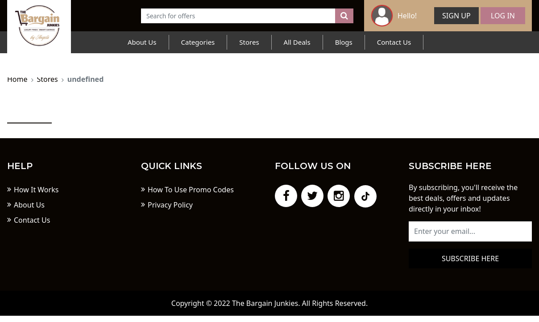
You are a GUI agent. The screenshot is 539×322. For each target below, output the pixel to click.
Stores (249, 42)
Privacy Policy (170, 205)
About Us (142, 42)
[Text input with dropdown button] (238, 15)
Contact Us (394, 42)
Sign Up (456, 16)
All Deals (297, 42)
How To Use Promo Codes (191, 190)
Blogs (343, 42)
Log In (503, 16)
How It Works (36, 190)
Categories (198, 42)
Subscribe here (470, 258)
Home (17, 79)
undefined (85, 79)
